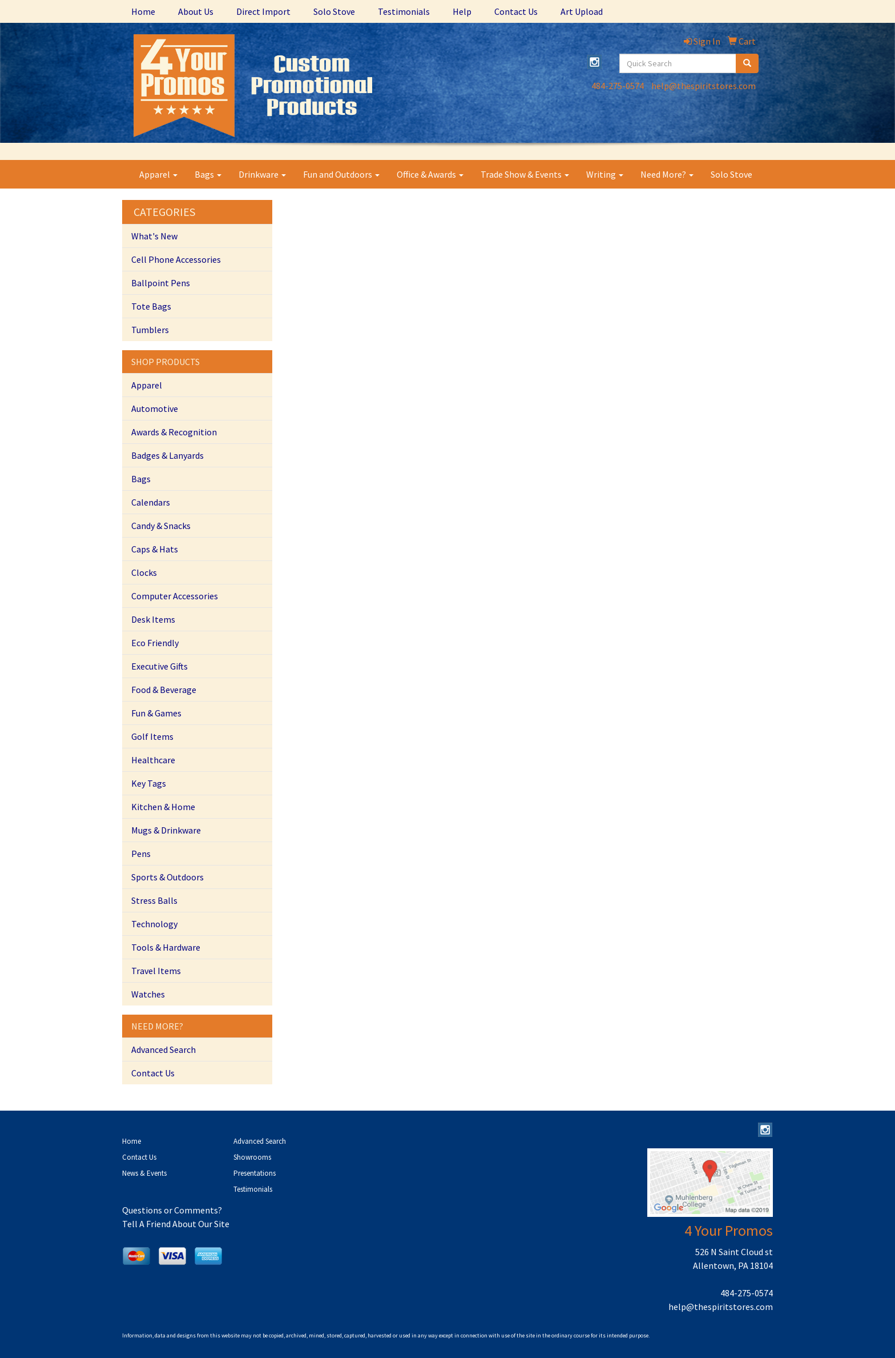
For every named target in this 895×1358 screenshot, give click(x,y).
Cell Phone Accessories (176, 259)
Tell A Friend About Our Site (175, 1223)
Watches (148, 994)
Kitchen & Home (163, 806)
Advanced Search (163, 1049)
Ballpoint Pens (160, 283)
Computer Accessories (174, 596)
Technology (154, 924)
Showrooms (252, 1157)
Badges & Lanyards (167, 455)
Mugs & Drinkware (166, 830)
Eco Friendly (155, 642)
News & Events (144, 1173)
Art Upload (582, 11)
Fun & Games (156, 713)
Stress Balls (154, 900)
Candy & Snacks (161, 525)
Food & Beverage (163, 689)
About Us (195, 11)
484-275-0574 (617, 85)
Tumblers (150, 329)
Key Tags (148, 783)
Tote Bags (151, 306)
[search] (747, 63)
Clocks (144, 572)
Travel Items (156, 970)
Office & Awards (430, 174)
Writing (604, 174)
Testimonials (404, 11)
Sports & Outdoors (167, 877)
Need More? (667, 174)
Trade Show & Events (525, 174)
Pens (141, 853)
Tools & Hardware (165, 947)
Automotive (154, 408)
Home (143, 11)
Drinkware (262, 174)
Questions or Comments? (172, 1210)
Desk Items (153, 619)
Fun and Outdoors (341, 174)
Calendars (150, 502)
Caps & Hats (154, 549)
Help (462, 11)
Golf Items (152, 736)
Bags (208, 174)
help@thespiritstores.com (703, 85)
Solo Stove (334, 11)
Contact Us (516, 11)
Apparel (158, 174)
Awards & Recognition (174, 432)
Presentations (254, 1173)
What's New (154, 236)
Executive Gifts (159, 666)
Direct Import (263, 11)
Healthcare (153, 760)
